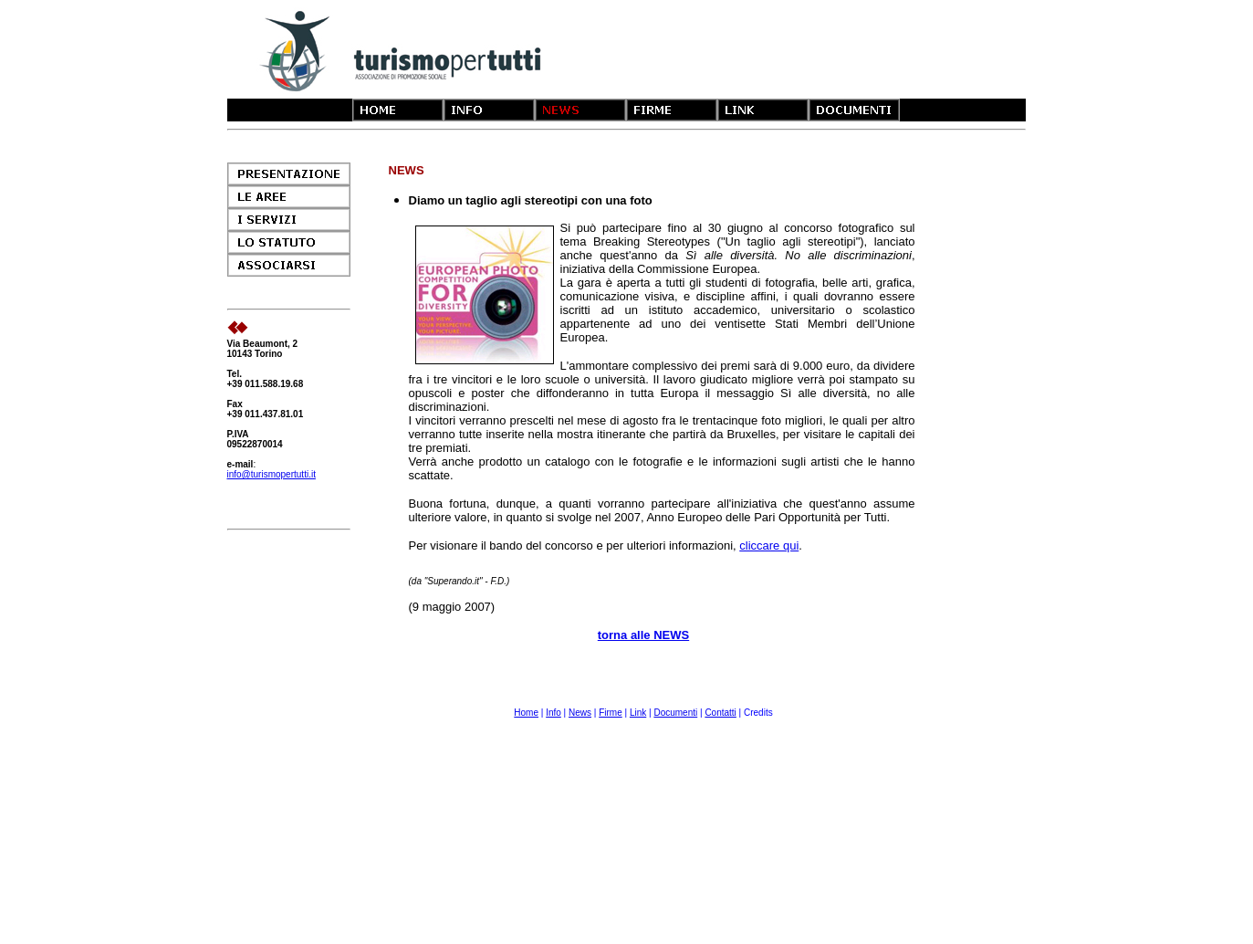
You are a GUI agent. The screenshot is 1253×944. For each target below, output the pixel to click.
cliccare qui (769, 545)
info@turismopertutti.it (271, 474)
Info (553, 713)
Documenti (675, 713)
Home (526, 713)
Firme (610, 713)
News (580, 713)
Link (638, 713)
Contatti (720, 713)
